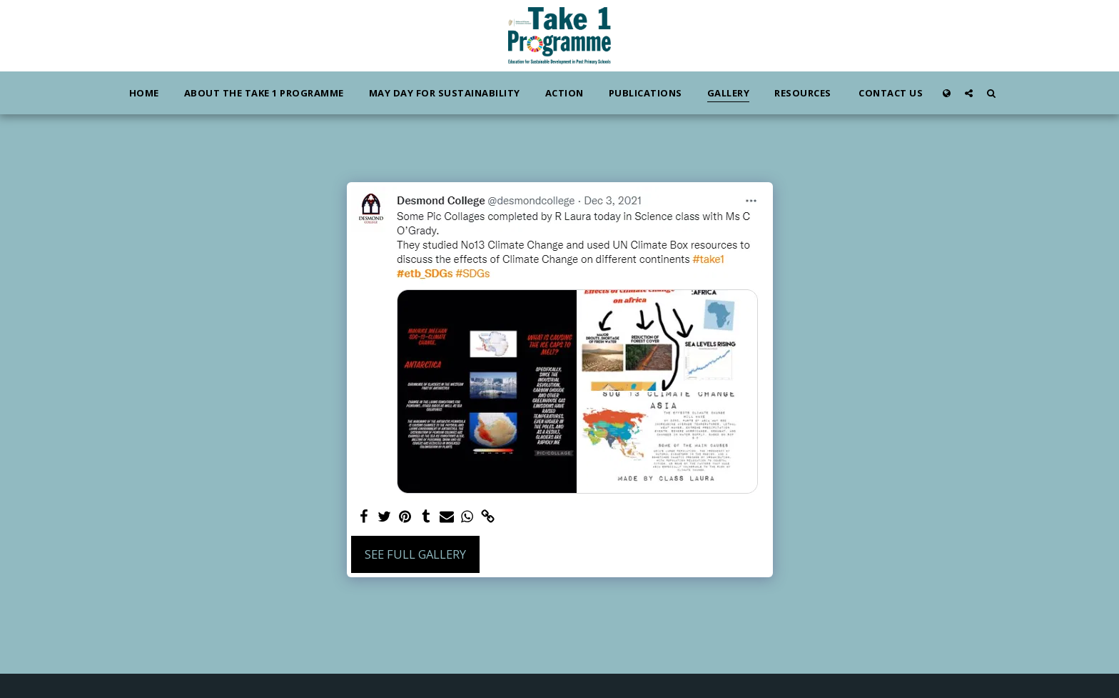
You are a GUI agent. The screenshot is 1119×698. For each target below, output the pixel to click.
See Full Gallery (415, 554)
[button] (968, 93)
